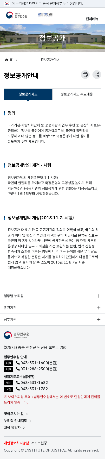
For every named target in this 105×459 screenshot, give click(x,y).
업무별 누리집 (14, 296)
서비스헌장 (39, 443)
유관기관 (10, 308)
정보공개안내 (50, 60)
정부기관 (10, 319)
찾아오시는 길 (16, 414)
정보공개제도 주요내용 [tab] (77, 94)
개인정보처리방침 (16, 443)
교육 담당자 (15, 427)
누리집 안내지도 (18, 421)
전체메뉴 (92, 19)
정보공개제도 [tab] (28, 95)
